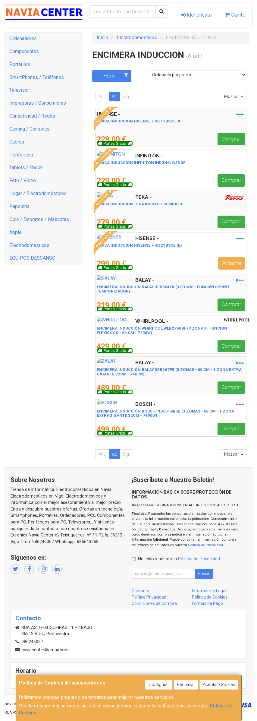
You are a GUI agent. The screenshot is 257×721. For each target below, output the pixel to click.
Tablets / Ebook (26, 167)
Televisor (19, 90)
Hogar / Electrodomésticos (38, 193)
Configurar (159, 684)
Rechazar (186, 684)
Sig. (126, 96)
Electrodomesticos (29, 245)
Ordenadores (23, 38)
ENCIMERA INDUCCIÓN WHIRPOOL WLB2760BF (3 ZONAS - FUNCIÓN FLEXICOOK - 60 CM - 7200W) (162, 330)
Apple (15, 232)
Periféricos (21, 155)
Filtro (115, 76)
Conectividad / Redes (32, 116)
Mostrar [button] (233, 96)
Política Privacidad (149, 597)
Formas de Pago (207, 603)
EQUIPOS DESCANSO (32, 258)
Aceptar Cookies (219, 684)
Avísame (231, 263)
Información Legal (209, 590)
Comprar (231, 139)
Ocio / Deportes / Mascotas (39, 219)
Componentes (24, 51)
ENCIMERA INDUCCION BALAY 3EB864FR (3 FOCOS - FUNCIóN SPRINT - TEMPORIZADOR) (164, 289)
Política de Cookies (209, 597)
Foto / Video (22, 180)
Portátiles (19, 64)
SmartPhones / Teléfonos (36, 77)
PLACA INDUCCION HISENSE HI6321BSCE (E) (139, 245)
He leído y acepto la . (179, 558)
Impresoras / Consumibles (37, 103)
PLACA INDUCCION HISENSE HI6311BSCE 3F (139, 121)
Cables (16, 142)
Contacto (140, 590)
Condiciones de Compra (154, 603)
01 (114, 96)
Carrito (235, 15)
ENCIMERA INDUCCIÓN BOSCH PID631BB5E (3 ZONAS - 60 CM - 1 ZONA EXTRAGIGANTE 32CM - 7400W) (165, 413)
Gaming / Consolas (29, 129)
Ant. (102, 96)
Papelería (19, 206)
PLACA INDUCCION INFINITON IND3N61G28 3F (141, 162)
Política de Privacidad (205, 545)
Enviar (204, 573)
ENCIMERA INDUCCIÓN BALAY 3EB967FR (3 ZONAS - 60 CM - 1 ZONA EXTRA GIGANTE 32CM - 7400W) (169, 371)
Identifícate (196, 15)
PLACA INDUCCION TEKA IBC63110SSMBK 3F (140, 204)
